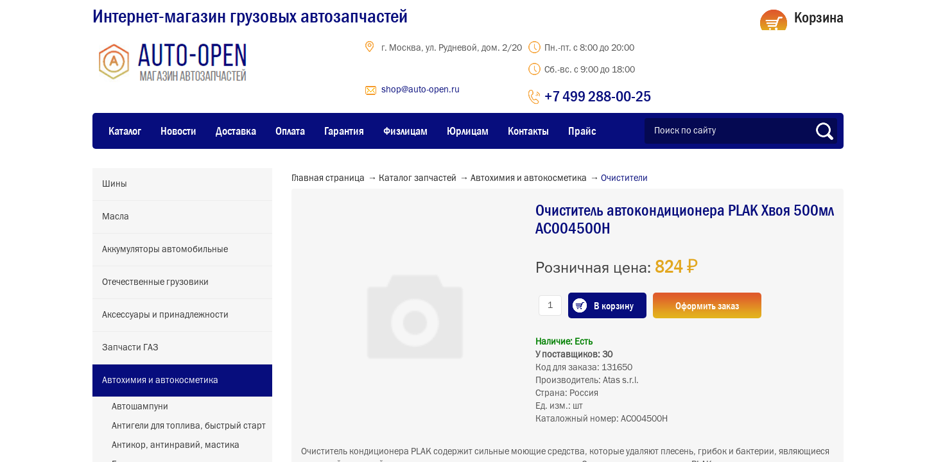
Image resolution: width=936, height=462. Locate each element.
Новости (178, 130)
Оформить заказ (707, 305)
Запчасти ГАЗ (130, 348)
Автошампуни (140, 407)
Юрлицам (468, 130)
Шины (114, 184)
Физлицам (405, 130)
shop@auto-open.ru (420, 90)
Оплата (290, 130)
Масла (115, 217)
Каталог (124, 130)
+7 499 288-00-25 (597, 96)
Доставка (236, 130)
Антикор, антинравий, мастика (175, 445)
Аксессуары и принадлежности (165, 315)
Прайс (582, 130)
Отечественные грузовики (155, 282)
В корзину (614, 305)
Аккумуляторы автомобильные (165, 249)
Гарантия (344, 130)
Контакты (528, 130)
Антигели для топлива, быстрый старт (189, 426)
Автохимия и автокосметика (160, 380)
